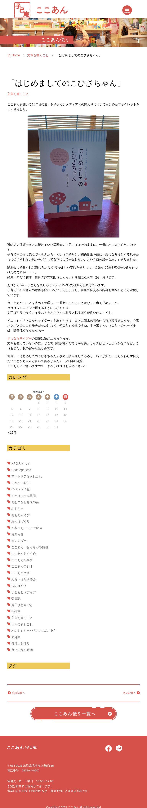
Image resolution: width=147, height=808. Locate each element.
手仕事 (15, 611)
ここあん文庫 (20, 573)
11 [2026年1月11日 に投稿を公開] (65, 409)
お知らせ (17, 534)
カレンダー (19, 540)
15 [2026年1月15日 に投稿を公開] (38, 415)
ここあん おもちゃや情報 (29, 547)
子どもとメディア (23, 592)
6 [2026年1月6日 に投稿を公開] (21, 409)
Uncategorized (21, 470)
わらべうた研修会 (23, 579)
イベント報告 (20, 483)
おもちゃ (17, 508)
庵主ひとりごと (22, 605)
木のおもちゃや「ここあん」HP (33, 630)
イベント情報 (20, 489)
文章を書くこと (18, 93)
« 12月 (11, 432)
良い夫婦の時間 (22, 650)
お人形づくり (20, 521)
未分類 (15, 637)
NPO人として (20, 463)
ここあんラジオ (22, 566)
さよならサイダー (19, 338)
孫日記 (15, 598)
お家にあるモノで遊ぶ (26, 528)
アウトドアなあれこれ (26, 476)
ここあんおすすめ (23, 553)
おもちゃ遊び (20, 515)
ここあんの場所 (22, 560)
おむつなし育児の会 (25, 502)
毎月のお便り (20, 643)
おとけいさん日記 (23, 495)
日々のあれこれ (22, 624)
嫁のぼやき (19, 585)
